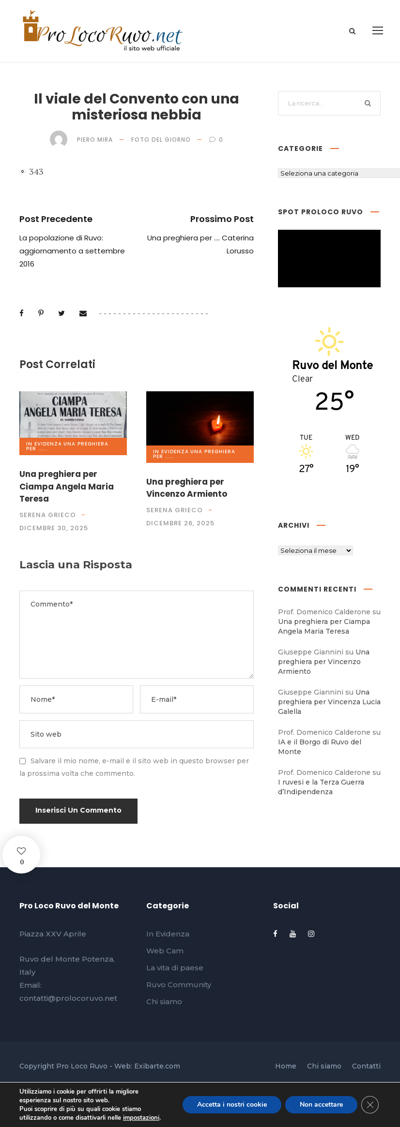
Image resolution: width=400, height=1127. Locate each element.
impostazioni (141, 1117)
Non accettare (321, 1104)
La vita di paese (174, 967)
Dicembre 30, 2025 (53, 528)
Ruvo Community (178, 984)
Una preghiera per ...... (67, 446)
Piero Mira (95, 139)
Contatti (366, 1066)
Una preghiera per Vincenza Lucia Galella (329, 702)
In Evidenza (44, 443)
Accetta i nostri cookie (232, 1104)
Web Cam (165, 950)
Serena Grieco (47, 514)
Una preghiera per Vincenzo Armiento (186, 488)
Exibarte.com (157, 1066)
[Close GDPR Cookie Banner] (370, 1104)
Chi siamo (164, 1001)
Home (285, 1066)
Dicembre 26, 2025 (180, 523)
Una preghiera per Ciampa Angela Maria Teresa (66, 486)
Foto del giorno (161, 139)
